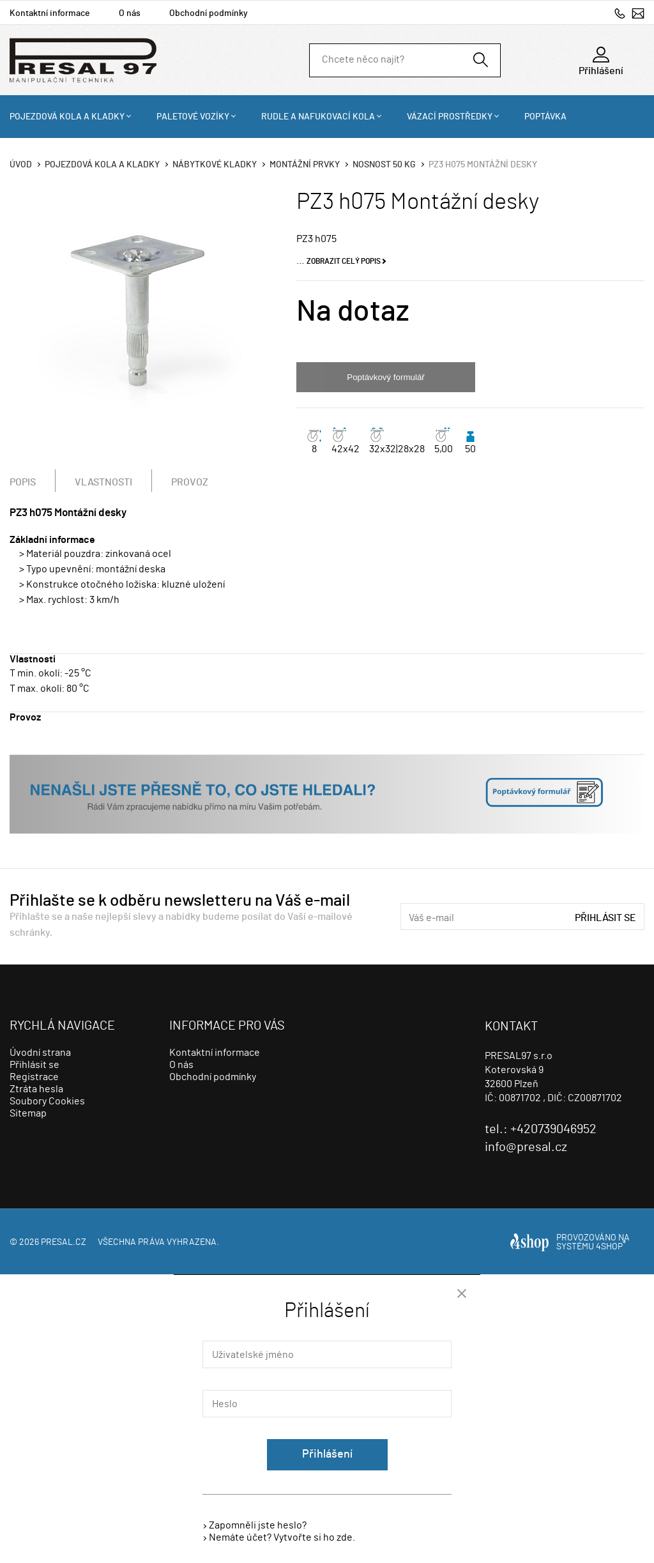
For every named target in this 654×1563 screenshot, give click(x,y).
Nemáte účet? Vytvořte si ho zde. (282, 1537)
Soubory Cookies (47, 1101)
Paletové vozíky (192, 116)
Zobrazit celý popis (344, 261)
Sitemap (28, 1113)
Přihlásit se (605, 918)
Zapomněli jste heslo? (258, 1525)
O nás (130, 13)
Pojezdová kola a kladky (67, 116)
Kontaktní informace (50, 13)
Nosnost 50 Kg (384, 164)
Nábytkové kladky (214, 164)
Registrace (34, 1077)
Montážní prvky (305, 164)
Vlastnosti (103, 482)
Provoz (189, 482)
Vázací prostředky (449, 116)
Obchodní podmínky (208, 13)
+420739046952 (619, 13)
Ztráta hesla (36, 1089)
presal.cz (63, 1242)
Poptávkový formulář (385, 377)
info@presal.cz (638, 13)
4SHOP (611, 1246)
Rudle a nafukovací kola (318, 116)
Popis (23, 482)
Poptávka (545, 116)
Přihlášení (327, 1454)
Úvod (21, 164)
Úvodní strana (40, 1053)
